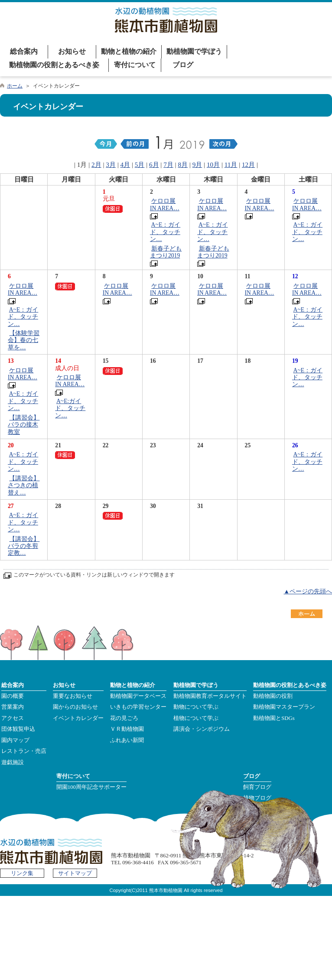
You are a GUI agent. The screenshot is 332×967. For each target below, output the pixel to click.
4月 (125, 164)
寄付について (135, 64)
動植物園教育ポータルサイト (210, 696)
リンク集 (22, 873)
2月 (96, 164)
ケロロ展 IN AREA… (164, 204)
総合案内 (24, 51)
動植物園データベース (138, 696)
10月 (213, 164)
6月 (154, 164)
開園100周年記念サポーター (91, 787)
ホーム (15, 86)
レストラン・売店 (23, 751)
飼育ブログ (257, 787)
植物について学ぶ (195, 718)
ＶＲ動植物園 (127, 729)
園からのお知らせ (75, 707)
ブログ (183, 64)
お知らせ (72, 51)
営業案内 (12, 707)
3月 (111, 164)
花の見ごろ (124, 718)
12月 (248, 164)
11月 (231, 164)
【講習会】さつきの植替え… (23, 485)
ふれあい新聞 (127, 740)
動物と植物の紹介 (128, 51)
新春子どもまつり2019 (166, 252)
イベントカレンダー (78, 718)
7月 (168, 164)
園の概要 (12, 696)
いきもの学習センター (138, 707)
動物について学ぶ (195, 707)
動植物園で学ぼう (194, 51)
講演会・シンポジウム (201, 729)
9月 (197, 164)
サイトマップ (75, 873)
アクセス (12, 718)
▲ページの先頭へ (307, 591)
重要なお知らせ (72, 696)
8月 (183, 164)
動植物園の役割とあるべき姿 (54, 64)
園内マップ (15, 740)
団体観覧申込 (18, 729)
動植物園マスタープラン (284, 707)
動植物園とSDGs (274, 718)
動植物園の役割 (273, 696)
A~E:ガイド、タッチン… (70, 408)
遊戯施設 (12, 762)
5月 (140, 164)
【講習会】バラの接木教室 (23, 424)
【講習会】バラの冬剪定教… (23, 546)
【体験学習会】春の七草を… (23, 340)
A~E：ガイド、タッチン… (165, 231)
